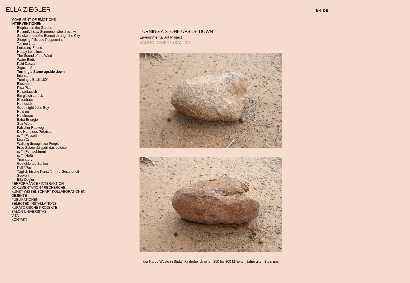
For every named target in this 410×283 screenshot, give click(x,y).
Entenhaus (25, 100)
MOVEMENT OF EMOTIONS (33, 20)
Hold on (23, 112)
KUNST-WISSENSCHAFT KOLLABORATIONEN (48, 192)
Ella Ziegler (25, 180)
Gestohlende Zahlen (32, 164)
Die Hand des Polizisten (35, 132)
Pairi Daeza (26, 64)
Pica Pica (24, 88)
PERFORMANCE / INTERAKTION (37, 184)
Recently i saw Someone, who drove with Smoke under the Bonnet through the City (48, 34)
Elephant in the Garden (34, 28)
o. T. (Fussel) (27, 136)
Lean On (23, 140)
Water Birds (26, 60)
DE (325, 11)
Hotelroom (25, 116)
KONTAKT (19, 220)
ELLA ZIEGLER (28, 9)
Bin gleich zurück (30, 96)
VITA (15, 216)
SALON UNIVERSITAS (28, 212)
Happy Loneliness (30, 52)
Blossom (23, 84)
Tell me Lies (26, 44)
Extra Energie (27, 120)
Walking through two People (38, 144)
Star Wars (24, 124)
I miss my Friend (29, 48)
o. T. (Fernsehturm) (31, 152)
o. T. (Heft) (25, 156)
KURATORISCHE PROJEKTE (34, 208)
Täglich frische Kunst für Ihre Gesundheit (48, 172)
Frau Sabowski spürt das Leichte (42, 148)
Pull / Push (25, 168)
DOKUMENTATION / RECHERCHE (38, 188)
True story (24, 160)
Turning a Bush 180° (32, 80)
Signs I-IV (24, 68)
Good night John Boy (33, 108)
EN (318, 11)
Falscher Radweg (30, 128)
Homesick (24, 104)
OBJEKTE (19, 196)
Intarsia (22, 76)
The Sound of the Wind (34, 56)
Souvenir (23, 176)
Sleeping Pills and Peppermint (40, 40)
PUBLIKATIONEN (24, 200)
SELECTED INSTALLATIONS (33, 204)
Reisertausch (27, 92)
